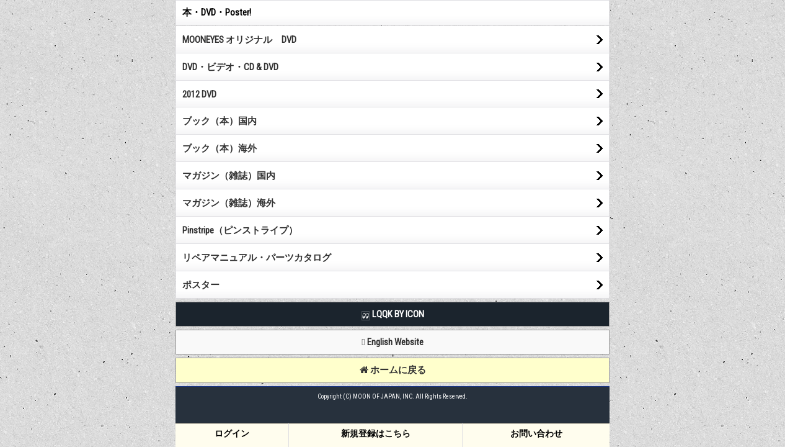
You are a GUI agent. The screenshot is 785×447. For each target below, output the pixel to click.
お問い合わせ (536, 433)
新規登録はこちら (375, 433)
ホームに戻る (393, 370)
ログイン (232, 433)
